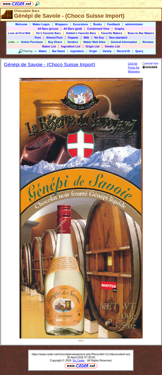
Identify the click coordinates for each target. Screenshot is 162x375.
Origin (93, 51)
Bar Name (58, 51)
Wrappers (61, 24)
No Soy (99, 37)
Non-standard (118, 37)
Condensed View (98, 28)
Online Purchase (32, 42)
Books (97, 24)
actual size (150, 63)
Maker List (49, 46)
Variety (106, 51)
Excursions (80, 24)
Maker (43, 51)
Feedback (113, 24)
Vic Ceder (78, 360)
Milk (86, 37)
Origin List (92, 46)
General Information (124, 42)
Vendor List (112, 46)
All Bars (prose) (48, 28)
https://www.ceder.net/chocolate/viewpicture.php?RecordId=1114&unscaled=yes (81, 354)
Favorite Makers (111, 33)
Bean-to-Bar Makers (141, 33)
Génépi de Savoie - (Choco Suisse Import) (49, 64)
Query (139, 51)
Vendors (72, 42)
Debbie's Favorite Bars (81, 33)
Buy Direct (55, 42)
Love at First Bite (19, 33)
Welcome (21, 24)
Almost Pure (54, 37)
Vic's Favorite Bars (48, 33)
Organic (73, 37)
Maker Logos (41, 24)
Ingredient (77, 51)
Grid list (132, 63)
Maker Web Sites (95, 42)
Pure (38, 37)
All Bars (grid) (73, 28)
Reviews (148, 42)
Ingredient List (70, 46)
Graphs (119, 28)
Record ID (123, 51)
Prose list (133, 67)
